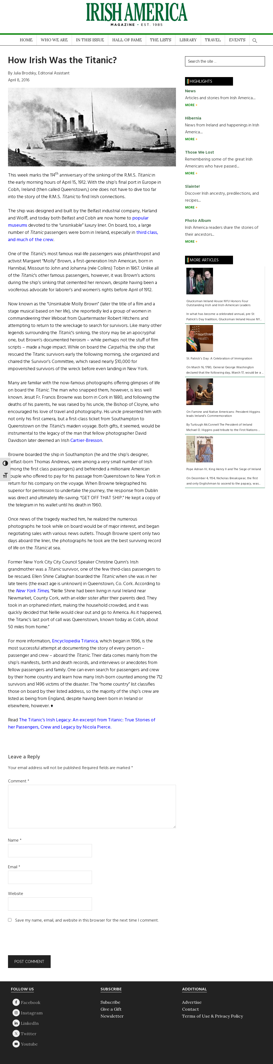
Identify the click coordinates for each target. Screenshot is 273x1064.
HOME (26, 39)
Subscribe (110, 1002)
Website (15, 893)
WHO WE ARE (54, 39)
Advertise (192, 1002)
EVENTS (237, 39)
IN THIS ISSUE (90, 39)
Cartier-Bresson (86, 441)
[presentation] (44, 942)
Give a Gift (111, 1009)
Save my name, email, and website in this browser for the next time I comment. (86, 920)
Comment (18, 781)
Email (14, 867)
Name (15, 840)
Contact (190, 1009)
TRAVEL (213, 39)
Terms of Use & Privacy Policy (212, 1016)
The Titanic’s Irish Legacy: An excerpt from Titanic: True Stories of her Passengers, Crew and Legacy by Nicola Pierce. (81, 723)
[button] (255, 39)
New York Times (32, 591)
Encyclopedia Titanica (75, 641)
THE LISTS (160, 39)
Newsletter (112, 1016)
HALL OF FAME (127, 39)
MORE (190, 105)
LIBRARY (188, 39)
